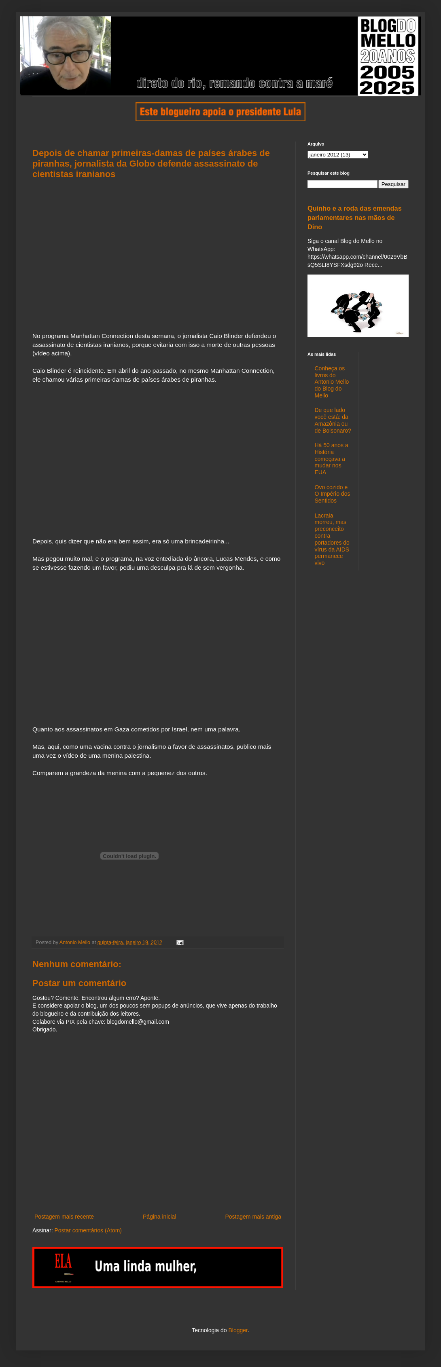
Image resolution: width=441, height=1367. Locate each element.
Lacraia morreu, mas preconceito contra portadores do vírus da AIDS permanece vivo (332, 539)
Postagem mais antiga (253, 1216)
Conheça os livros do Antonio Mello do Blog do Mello (332, 382)
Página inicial (159, 1216)
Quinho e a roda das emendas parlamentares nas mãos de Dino (354, 217)
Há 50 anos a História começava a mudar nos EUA (331, 458)
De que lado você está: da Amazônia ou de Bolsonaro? (333, 420)
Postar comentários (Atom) (88, 1230)
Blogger (237, 1330)
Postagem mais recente (64, 1216)
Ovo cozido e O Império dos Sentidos (332, 494)
